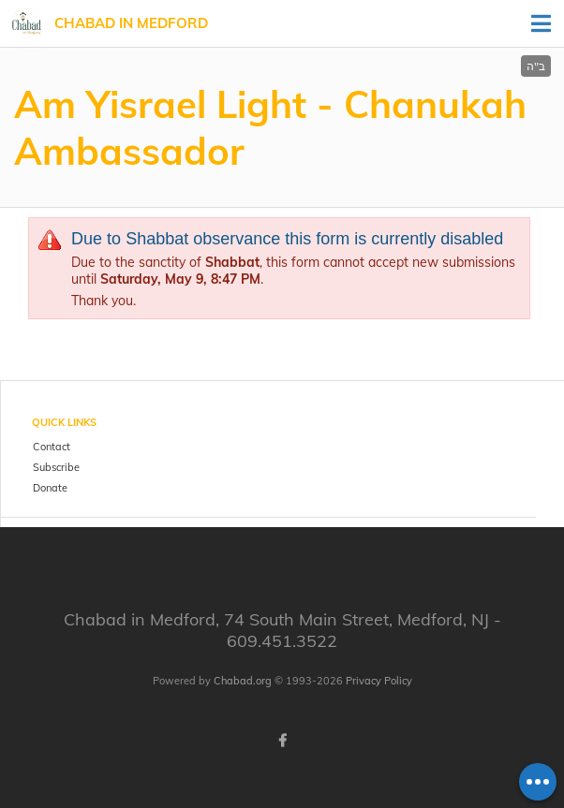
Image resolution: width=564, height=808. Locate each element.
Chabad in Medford (131, 23)
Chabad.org (243, 680)
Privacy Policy (379, 680)
